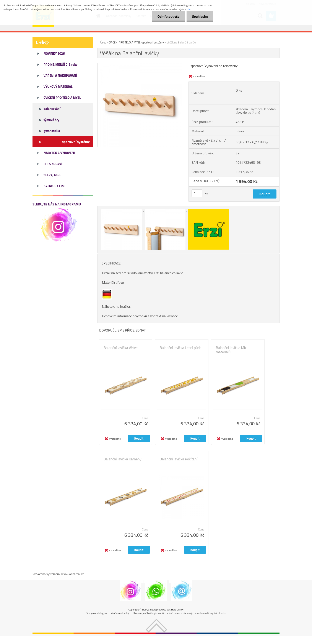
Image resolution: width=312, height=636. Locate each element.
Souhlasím (200, 16)
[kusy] (197, 193)
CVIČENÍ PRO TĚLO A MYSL (124, 42)
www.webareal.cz (72, 574)
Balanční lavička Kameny (122, 459)
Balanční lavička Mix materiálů (231, 350)
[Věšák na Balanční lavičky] (140, 64)
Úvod (103, 42)
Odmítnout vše (169, 16)
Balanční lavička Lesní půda (181, 348)
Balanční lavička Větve (121, 348)
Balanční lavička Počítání (178, 459)
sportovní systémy (153, 42)
